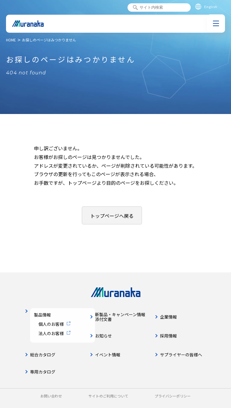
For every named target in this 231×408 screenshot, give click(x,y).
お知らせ (103, 332)
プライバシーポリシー (173, 387)
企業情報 (168, 316)
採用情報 (168, 332)
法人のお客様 (47, 335)
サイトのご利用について (108, 387)
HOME (11, 39)
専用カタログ (42, 364)
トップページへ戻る (112, 215)
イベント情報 (107, 348)
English (210, 6)
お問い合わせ (51, 387)
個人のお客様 (47, 325)
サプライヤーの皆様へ (181, 348)
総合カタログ (42, 348)
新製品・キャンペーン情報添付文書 (120, 315)
